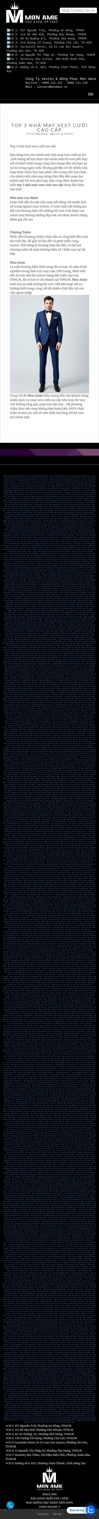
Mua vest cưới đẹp (27, 1203)
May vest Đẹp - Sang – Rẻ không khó (54, 1160)
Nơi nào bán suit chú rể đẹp (73, 1274)
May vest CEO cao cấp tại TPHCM (61, 904)
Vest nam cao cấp (34, 966)
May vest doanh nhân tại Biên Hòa (56, 1109)
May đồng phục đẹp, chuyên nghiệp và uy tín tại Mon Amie (67, 569)
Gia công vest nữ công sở (27, 1168)
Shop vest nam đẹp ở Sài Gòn (43, 1060)
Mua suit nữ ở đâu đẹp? (15, 1280)
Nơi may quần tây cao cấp (18, 951)
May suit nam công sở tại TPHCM (65, 1260)
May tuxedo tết (22, 851)
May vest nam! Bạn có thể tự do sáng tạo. (53, 1299)
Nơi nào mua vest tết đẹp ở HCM (45, 735)
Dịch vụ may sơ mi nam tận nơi (57, 710)
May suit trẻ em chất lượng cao (66, 1268)
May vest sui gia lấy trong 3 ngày (26, 774)
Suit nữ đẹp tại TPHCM (46, 1282)
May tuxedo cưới (36, 974)
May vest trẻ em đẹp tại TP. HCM (47, 1195)
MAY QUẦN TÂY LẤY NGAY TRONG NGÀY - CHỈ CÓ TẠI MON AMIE (59, 663)
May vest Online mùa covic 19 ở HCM (67, 702)
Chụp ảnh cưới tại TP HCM (48, 1419)
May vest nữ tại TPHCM (68, 1150)
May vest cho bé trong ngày (50, 786)
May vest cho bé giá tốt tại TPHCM (61, 788)
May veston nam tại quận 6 (67, 1407)
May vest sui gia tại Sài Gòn (82, 770)
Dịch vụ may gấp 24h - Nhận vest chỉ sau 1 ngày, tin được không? (57, 514)
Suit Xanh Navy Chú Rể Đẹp (19, 1289)
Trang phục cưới (45, 745)
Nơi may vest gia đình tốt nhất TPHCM (63, 765)
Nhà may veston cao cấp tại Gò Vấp (53, 1248)
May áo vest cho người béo (79, 1123)
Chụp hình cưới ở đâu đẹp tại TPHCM (43, 1376)
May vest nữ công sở (60, 815)
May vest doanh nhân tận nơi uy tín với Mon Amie (65, 475)
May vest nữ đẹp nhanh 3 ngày (77, 874)
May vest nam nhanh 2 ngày (17, 880)
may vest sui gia (81, 1381)
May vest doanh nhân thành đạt (36, 886)
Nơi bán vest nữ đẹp (59, 1317)
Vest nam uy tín (20, 1080)
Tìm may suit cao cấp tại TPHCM (78, 819)
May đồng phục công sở (64, 943)
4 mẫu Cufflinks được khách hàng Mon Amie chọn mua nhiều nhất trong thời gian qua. (62, 502)
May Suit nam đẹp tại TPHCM (65, 1282)
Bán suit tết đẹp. (60, 819)
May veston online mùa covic (74, 706)
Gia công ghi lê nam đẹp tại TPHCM (23, 1174)
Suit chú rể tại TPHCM (79, 833)
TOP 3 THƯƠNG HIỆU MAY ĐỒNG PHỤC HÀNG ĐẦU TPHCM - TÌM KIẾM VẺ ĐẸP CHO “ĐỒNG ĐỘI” (42, 692)
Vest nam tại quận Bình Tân (22, 1415)
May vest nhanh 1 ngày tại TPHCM (71, 882)
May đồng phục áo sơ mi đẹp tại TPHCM (55, 951)
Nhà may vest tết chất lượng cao (70, 741)
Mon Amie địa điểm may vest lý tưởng (44, 921)
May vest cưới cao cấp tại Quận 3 (35, 1254)
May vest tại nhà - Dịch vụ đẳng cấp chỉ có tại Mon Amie (52, 486)
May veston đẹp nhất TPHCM (35, 994)
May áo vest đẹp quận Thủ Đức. (51, 1037)
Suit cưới (44, 833)
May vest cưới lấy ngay (19, 847)
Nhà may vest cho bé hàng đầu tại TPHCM (63, 747)
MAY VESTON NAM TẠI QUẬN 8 (43, 1207)
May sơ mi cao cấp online (57, 729)
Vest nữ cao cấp (31, 964)
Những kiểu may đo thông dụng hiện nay (23, 929)
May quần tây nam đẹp (19, 1295)
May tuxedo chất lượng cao (17, 970)
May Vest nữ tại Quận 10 (24, 1327)
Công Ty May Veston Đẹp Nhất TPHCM (38, 1387)
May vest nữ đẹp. (47, 1297)
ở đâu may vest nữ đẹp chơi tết (21, 835)
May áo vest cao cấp (71, 1035)
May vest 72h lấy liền (21, 802)
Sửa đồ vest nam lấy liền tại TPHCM (35, 984)
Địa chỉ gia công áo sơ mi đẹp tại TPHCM (58, 1172)
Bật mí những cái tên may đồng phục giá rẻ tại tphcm (37, 567)
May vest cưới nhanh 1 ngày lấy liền (65, 880)
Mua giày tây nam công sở (29, 909)
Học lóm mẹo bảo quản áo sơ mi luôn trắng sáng (46, 1180)
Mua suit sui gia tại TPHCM (61, 1270)
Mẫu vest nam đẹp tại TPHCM (76, 980)
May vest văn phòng (19, 810)
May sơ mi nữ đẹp (63, 966)
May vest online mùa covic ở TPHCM (28, 704)
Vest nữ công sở (47, 1307)
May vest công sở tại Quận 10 (23, 927)
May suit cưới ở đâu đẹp (50, 1188)
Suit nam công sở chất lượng (67, 1258)
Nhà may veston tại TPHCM (20, 992)
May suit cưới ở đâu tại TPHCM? (34, 857)
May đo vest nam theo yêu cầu (78, 1160)
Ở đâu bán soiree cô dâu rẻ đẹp (21, 1266)
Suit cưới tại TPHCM (55, 833)
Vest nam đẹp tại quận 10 (80, 1070)
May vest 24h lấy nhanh (52, 802)
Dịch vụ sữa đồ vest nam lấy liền (33, 1003)
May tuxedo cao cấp (68, 853)
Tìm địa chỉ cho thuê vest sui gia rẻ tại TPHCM (62, 755)
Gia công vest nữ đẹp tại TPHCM (76, 1164)
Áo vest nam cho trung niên (27, 982)
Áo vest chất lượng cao (32, 1045)
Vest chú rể (60, 827)
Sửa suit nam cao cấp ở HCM (35, 988)
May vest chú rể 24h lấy (41, 849)
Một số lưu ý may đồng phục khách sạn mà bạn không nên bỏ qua (43, 543)
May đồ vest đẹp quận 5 (54, 1031)
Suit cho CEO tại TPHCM (41, 821)
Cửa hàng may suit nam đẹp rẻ (23, 1050)
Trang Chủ (42, 1511)
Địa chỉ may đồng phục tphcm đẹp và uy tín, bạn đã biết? (72, 545)
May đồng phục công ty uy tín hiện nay (75, 917)
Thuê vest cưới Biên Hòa (58, 1101)
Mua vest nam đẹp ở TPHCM (21, 986)
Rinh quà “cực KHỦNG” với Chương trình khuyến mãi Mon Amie (38, 537)
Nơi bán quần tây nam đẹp (23, 1315)
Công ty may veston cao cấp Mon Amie (51, 929)
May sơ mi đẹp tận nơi (48, 723)
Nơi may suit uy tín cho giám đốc (36, 913)
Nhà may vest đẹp (84, 1027)
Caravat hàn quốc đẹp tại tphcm (36, 1368)
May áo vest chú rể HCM (32, 1054)
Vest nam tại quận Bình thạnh (61, 1415)
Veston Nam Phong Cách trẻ (35, 1411)
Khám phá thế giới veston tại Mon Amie (62, 1199)
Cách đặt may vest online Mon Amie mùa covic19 (58, 704)
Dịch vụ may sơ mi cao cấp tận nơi (77, 708)
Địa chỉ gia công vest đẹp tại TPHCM (19, 1005)
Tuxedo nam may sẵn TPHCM (67, 972)
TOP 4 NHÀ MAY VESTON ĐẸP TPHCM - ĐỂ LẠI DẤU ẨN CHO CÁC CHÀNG (43, 669)
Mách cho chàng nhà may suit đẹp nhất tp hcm (41, 553)
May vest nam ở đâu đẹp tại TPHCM (39, 980)
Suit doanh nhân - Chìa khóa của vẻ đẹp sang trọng (24, 494)
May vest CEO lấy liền (84, 888)
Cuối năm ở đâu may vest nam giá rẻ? (23, 866)
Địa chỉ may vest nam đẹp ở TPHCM (62, 1141)
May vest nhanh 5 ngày (48, 776)
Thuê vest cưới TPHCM (84, 1131)
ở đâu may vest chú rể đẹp (42, 835)
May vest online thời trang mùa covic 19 (50, 706)
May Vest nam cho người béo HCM (22, 1062)
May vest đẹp (60, 949)
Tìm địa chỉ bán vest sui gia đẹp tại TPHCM (24, 745)
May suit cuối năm (52, 857)
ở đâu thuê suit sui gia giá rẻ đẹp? (68, 1264)
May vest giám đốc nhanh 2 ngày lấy (40, 880)
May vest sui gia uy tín (27, 770)
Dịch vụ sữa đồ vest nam (53, 1003)
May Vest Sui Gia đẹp (18, 1311)
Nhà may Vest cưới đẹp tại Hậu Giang (52, 1227)
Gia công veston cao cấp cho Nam (63, 1170)
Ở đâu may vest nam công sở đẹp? (42, 1305)
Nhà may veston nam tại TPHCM (42, 902)
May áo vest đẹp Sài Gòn (15, 1037)
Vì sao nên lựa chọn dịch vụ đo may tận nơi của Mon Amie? (70, 512)
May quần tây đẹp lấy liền (59, 796)
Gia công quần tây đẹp (29, 1176)
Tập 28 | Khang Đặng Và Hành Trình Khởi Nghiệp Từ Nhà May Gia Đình (52, 504)
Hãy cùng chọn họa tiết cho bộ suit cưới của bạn (56, 500)
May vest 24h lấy (34, 790)
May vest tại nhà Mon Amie (62, 725)
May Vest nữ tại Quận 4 (81, 1325)
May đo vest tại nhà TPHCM (71, 939)
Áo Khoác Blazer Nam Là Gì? (71, 1372)
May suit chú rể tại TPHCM (22, 1274)
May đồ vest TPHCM (56, 1154)
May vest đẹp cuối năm (37, 845)
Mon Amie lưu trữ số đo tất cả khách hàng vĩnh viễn (31, 1199)
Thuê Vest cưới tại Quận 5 (78, 1217)
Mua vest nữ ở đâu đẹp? (83, 1291)
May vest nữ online (53, 731)
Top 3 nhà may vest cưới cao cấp (66, 698)
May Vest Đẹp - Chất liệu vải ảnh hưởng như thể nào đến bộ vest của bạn (50, 1321)
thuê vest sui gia (69, 1381)
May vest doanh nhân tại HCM (65, 1060)
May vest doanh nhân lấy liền (58, 886)
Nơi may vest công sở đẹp (29, 872)
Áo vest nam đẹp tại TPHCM (54, 1378)
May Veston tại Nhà (37, 1374)
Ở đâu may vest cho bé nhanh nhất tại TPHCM (32, 747)
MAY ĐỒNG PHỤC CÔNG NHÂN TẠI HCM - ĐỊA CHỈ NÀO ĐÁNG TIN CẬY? (33, 588)
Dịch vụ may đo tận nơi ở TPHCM (20, 718)
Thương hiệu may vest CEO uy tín (20, 898)
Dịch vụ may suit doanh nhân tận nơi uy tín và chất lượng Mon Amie (26, 473)
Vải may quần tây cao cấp (19, 1017)
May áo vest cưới (57, 1035)
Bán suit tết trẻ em (47, 819)
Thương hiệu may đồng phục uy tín (78, 953)
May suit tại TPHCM (69, 1052)
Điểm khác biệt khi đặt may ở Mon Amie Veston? (47, 490)
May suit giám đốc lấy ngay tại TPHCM (39, 810)
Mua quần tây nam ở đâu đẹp (46, 1291)
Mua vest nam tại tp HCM (83, 1289)
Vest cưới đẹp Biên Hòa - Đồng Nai (48, 1080)
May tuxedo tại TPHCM (84, 974)
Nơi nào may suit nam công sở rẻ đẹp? (44, 1258)
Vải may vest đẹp (72, 1021)
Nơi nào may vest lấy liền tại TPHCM (68, 761)
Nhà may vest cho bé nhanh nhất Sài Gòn (24, 768)
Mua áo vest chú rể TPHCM (21, 1123)
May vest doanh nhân (63, 919)
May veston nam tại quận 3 (34, 1409)
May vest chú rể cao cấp (23, 849)
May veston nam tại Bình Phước (79, 1411)
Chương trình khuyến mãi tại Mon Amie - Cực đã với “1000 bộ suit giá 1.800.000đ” (46, 533)
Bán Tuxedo (87, 870)
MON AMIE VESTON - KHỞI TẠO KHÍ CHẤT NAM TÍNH (41, 682)
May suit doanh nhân (48, 919)
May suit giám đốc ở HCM (38, 917)
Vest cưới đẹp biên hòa (37, 1111)
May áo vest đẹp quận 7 (71, 1041)
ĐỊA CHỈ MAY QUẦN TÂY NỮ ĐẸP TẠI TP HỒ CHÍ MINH (66, 1362)
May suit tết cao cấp (48, 817)
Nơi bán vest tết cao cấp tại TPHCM (46, 739)
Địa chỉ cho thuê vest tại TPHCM (80, 996)
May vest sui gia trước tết (44, 770)
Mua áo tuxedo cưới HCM (41, 1135)
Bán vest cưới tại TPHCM (62, 870)
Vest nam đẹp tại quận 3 (18, 1074)
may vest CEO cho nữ (25, 712)
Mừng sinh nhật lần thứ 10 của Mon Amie (23, 492)
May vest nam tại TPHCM (26, 972)
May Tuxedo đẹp (67, 978)
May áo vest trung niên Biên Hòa (43, 1107)
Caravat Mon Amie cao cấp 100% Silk (20, 498)
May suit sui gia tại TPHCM (80, 1270)
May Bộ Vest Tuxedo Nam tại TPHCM (58, 1395)
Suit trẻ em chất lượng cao (20, 1268)
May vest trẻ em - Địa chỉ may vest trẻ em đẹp (40, 1242)
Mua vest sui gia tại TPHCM (48, 768)
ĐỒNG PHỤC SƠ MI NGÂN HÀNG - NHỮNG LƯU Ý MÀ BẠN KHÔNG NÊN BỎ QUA (60, 624)
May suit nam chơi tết (79, 855)
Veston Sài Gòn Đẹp (45, 1162)
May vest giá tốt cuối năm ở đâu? (17, 845)
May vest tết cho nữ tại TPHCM (70, 843)
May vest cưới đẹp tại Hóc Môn (20, 1237)
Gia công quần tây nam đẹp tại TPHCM (61, 1005)
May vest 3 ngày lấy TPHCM (50, 800)
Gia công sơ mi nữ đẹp (42, 1007)
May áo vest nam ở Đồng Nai (17, 1086)
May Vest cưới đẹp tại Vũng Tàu (34, 1229)
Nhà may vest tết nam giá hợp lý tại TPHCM (68, 839)
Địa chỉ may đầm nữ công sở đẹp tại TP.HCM (76, 1366)
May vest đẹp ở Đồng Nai (82, 1086)
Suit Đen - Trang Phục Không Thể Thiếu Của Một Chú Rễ (31, 1356)
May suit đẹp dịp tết (65, 812)
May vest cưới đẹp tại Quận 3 (82, 1201)
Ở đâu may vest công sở (75, 810)
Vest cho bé (47, 753)
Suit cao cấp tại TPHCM (86, 821)
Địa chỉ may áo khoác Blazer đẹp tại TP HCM (45, 1366)
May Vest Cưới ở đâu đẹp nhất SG (23, 1331)
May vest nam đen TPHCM (40, 1123)
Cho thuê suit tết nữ (79, 868)
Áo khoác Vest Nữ (61, 1358)
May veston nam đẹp (62, 902)
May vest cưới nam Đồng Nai (21, 1084)
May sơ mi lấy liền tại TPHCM (28, 798)
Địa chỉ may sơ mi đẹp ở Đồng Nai (43, 1084)
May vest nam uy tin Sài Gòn (68, 1076)
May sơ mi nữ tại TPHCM (36, 1295)
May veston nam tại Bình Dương (32, 1413)
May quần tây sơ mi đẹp (44, 1115)
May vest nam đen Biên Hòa (78, 1088)
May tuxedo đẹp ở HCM (38, 978)
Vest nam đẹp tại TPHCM (24, 1301)
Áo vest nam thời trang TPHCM (64, 1152)
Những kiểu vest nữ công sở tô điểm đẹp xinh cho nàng (26, 528)
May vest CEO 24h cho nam (72, 716)
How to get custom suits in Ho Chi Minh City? (26, 1027)
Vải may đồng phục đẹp (62, 1013)
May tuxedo (12, 851)
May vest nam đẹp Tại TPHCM (26, 1162)
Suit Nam (51, 1358)
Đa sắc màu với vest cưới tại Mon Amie (31, 1158)
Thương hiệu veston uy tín (42, 898)
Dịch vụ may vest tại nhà (80, 725)
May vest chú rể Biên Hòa (19, 1111)
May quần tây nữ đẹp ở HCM (33, 956)
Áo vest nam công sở (48, 990)
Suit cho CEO (27, 821)
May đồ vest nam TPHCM (20, 978)
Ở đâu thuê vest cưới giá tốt (62, 1201)
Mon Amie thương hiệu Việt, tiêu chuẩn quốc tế (47, 1190)
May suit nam (31, 888)
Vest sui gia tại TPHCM (59, 931)
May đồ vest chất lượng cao (19, 1033)
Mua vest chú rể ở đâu (50, 841)
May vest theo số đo (27, 1397)
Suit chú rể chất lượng (24, 1278)
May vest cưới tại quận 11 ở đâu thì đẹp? (57, 1250)
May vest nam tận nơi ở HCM (51, 939)
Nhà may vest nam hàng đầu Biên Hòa (68, 1103)
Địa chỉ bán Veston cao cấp (19, 1211)
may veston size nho (38, 1395)
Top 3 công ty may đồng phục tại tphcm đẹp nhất (35, 545)
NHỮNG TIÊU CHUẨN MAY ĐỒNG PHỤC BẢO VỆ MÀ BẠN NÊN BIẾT (37, 596)
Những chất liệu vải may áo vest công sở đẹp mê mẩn (29, 524)
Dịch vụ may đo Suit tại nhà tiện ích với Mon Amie (31, 539)
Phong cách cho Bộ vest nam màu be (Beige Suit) (43, 1372)
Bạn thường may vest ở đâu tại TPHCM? (20, 923)
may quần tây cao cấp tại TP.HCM (77, 1193)
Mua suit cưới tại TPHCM (20, 843)
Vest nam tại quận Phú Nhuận (75, 1413)
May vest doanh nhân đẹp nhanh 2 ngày (59, 878)
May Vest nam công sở (33, 1307)
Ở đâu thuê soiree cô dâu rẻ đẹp (44, 1266)
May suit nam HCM (58, 1047)
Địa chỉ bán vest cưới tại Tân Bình (18, 1240)
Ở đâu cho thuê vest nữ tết (17, 837)
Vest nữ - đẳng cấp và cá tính (16, 1317)
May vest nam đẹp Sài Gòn (49, 1076)
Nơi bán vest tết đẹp (33, 741)
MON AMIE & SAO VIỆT (45, 602)
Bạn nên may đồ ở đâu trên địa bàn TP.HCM (50, 1193)
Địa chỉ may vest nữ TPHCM (61, 1148)
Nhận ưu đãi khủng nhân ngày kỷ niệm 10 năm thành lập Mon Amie (55, 535)
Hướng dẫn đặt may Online (81, 1374)
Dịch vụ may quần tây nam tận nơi (32, 708)
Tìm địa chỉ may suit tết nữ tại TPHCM (61, 831)
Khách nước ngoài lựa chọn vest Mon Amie (34, 933)
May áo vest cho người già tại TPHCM (19, 1060)
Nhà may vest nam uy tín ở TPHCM (57, 1158)
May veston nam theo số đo (81, 1395)
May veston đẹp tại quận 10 (82, 1250)
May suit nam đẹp (74, 945)
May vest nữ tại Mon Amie (29, 1299)
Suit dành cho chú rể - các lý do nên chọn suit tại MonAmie (41, 1338)
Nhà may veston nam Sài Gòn (18, 996)
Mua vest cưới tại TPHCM (33, 841)
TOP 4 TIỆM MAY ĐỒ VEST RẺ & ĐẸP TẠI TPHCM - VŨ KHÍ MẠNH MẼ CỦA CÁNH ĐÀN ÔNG (49, 659)
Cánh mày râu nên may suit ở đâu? (19, 1190)
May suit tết (34, 812)
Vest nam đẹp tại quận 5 (75, 1072)
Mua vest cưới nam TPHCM (20, 1127)
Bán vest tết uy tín (27, 739)
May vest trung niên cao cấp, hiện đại (77, 1184)
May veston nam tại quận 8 (29, 1407)
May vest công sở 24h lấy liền (66, 817)
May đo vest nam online (68, 731)
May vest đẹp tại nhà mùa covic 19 (42, 702)
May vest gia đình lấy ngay (17, 784)
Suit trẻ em (47, 1270)
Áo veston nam (66, 988)
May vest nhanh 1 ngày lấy (31, 778)
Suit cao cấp (72, 821)
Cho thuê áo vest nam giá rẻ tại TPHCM (65, 1393)
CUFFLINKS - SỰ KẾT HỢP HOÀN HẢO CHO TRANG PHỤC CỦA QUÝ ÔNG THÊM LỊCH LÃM (42, 653)
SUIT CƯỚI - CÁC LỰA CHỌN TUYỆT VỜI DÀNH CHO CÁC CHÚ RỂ (31, 610)
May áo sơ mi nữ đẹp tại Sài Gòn (41, 960)
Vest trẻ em (34, 1309)
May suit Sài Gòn (53, 1150)
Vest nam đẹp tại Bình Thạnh (26, 1070)
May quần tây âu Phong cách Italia (62, 1289)
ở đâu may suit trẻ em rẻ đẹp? (29, 1264)
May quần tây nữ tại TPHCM (28, 1129)
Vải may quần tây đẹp (36, 1017)
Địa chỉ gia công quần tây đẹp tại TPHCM (30, 1172)
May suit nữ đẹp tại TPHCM (52, 1280)
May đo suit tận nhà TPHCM (60, 937)
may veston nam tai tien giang (23, 1401)
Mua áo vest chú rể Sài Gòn (50, 1054)
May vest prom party (75, 931)
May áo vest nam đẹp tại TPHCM (46, 998)
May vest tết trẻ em (52, 843)
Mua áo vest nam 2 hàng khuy (74, 1154)
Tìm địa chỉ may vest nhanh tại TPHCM (65, 753)
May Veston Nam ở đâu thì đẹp (39, 1221)
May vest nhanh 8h (59, 790)
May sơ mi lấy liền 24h (47, 798)
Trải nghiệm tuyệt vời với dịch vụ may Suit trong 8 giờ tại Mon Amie (61, 551)
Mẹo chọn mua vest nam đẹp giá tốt (71, 1323)
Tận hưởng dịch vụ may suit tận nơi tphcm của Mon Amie (27, 483)
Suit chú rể (66, 833)
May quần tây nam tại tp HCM (77, 1293)
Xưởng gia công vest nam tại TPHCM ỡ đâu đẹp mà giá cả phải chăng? (52, 1166)
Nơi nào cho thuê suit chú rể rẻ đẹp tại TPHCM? (48, 1276)
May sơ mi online (40, 731)
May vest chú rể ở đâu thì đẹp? (47, 1313)
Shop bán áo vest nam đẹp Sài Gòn (70, 1066)
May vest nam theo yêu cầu (21, 1058)
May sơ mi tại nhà (45, 725)
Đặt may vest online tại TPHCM (63, 733)
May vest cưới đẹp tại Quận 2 (57, 1254)
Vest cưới (81, 880)
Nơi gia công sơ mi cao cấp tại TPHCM (64, 1007)
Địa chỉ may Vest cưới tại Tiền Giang (79, 1227)
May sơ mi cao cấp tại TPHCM (40, 962)
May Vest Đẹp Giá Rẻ (17, 1321)
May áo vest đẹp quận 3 (48, 1043)
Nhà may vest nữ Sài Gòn (48, 1133)
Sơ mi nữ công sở (78, 1303)
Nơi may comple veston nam (71, 994)
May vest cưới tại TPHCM (65, 845)
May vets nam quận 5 (48, 943)
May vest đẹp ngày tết (37, 843)
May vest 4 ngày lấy (33, 800)
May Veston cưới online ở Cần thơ (53, 1225)
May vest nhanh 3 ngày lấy (83, 776)
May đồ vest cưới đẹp (55, 1029)
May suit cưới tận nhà (17, 937)
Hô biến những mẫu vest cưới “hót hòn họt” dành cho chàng (63, 518)
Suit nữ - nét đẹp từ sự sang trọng (22, 1284)
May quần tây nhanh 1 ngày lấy (20, 796)
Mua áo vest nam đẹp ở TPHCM (36, 1150)
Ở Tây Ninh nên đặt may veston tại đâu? (78, 1229)
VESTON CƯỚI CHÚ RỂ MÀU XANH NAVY (24, 1246)
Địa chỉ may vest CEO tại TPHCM (63, 898)
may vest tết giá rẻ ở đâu (15, 815)
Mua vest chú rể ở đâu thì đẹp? (69, 1311)
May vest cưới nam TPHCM (60, 1123)
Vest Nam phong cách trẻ (40, 1381)
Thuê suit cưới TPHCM (21, 1047)
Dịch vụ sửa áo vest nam (71, 992)
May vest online (80, 733)
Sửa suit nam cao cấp (54, 994)
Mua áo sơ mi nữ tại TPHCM (48, 1319)
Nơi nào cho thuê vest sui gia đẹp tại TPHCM (60, 763)
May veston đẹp (15, 974)
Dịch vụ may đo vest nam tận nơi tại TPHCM (46, 714)
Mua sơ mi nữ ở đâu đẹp (65, 1291)
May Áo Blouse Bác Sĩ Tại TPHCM (18, 1323)
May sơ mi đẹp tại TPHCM (18, 949)
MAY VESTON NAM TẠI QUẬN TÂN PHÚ (31, 1209)
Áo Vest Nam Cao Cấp (74, 984)
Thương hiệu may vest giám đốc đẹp (21, 894)
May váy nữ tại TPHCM (65, 1133)
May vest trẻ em (80, 958)
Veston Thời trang (52, 1383)
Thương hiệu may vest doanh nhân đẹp (48, 894)
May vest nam (11, 1313)
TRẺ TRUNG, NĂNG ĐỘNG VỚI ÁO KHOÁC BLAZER (62, 618)
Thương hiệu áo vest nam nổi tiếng (61, 986)
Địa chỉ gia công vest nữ (71, 1003)
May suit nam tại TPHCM (69, 947)
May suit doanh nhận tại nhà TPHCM (37, 937)
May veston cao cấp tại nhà (59, 1203)
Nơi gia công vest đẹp (50, 1011)
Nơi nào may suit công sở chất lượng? (79, 1256)
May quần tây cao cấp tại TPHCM (71, 956)
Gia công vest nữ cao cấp (42, 1170)
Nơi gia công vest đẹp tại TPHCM (73, 1009)
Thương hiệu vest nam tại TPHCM (80, 1137)
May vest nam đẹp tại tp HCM (29, 1297)
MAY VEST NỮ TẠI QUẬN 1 (29, 1329)
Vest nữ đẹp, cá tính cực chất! (76, 1315)
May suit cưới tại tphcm (14, 857)
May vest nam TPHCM (14, 1054)
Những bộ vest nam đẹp (40, 986)
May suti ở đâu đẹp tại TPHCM (54, 1121)
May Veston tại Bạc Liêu (59, 1221)
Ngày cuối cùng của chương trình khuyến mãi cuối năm (52, 549)
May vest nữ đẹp (25, 1381)
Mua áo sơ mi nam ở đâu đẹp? (69, 1319)
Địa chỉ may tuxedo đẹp (19, 1152)
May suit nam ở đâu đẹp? (33, 1280)
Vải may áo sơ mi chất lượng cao (81, 1013)
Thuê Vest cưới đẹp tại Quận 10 (57, 1217)
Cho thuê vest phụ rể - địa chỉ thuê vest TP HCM (26, 1342)
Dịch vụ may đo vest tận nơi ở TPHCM (74, 714)
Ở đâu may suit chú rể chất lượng (75, 1262)
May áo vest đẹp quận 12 (74, 1039)
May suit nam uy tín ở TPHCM (52, 1052)
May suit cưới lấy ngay (54, 859)
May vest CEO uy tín (40, 911)
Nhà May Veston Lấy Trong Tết (80, 1045)
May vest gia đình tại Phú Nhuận (48, 782)
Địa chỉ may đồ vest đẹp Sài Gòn (75, 1029)
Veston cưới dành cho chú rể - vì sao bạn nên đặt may (58, 1352)
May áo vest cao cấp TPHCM (41, 1035)
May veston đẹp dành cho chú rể (81, 902)
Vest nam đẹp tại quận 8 (23, 1072)
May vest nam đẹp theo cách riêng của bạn (68, 1297)
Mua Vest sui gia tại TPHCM (70, 1309)
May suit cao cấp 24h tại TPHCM (44, 827)
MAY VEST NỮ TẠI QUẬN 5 (80, 1327)
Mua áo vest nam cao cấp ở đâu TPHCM (46, 1143)
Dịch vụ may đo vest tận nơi (42, 718)
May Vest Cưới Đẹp (58, 1356)
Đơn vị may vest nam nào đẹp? (63, 1162)
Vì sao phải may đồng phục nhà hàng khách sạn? (28, 565)
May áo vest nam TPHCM (82, 986)
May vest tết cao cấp (23, 753)
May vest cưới (51, 845)
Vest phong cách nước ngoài (18, 1391)
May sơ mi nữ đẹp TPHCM (16, 964)
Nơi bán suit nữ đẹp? (74, 1278)
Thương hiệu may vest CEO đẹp (73, 894)
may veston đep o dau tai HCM (29, 1385)
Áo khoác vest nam (43, 982)
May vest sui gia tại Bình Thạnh (71, 772)
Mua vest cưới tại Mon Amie (22, 1207)
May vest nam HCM (67, 1056)
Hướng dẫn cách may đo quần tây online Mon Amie (45, 727)
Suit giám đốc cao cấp (14, 821)
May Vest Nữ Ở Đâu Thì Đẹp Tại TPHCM (70, 1354)
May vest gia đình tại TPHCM (38, 780)
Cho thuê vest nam (34, 951)
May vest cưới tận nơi (34, 941)
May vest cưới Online (58, 1205)
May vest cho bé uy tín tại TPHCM (29, 786)
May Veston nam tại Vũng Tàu (66, 1401)
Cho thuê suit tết (11, 819)
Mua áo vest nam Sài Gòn (45, 1068)
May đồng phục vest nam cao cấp (48, 925)
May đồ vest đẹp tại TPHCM (38, 1033)
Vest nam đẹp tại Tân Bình (82, 1068)
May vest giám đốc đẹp (68, 888)
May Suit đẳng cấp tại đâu (19, 1221)
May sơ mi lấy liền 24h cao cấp (79, 796)
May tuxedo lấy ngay (39, 853)
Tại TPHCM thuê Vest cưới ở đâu (29, 1219)
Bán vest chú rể (77, 870)
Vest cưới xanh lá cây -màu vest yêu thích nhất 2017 (36, 1350)
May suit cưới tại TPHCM (83, 1050)
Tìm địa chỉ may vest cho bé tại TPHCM (65, 745)
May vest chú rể (55, 847)
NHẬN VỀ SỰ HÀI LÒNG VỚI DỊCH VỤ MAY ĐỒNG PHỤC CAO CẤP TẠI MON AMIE (49, 592)
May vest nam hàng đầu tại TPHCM (44, 945)
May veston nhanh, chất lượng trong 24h (20, 1201)
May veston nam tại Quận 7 (43, 923)
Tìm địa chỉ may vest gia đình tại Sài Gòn (32, 755)
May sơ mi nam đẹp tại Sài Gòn (18, 962)
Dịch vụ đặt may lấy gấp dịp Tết (71, 1197)
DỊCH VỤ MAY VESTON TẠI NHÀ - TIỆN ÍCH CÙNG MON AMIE (58, 649)
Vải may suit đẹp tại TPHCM (55, 1019)
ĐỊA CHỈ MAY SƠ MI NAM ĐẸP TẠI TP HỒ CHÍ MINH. (48, 1364)
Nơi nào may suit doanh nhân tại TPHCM (35, 823)
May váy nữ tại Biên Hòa (40, 1101)
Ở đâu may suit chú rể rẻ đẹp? (66, 1266)
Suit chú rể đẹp (52, 1278)
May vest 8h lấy (46, 790)
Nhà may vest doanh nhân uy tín (64, 900)
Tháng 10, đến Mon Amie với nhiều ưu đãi (45, 915)
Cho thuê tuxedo (65, 868)
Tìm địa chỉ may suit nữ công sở (30, 1256)
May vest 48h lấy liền (36, 802)
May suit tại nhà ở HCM (78, 937)
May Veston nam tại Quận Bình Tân (34, 1405)
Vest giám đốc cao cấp (39, 884)
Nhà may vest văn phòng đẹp (79, 804)
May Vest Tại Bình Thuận (50, 1399)
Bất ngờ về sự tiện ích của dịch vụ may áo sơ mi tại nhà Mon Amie (32, 481)
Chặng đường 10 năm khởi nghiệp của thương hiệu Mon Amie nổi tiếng (30, 508)
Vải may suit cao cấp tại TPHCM (34, 1019)
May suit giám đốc (54, 917)
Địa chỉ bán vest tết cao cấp (14, 737)
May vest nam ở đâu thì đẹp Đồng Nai (44, 1082)
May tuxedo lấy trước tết (23, 853)
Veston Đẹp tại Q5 (57, 1381)
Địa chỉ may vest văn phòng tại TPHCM (35, 806)
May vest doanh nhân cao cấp (19, 917)
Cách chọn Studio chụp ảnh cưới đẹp (69, 1376)
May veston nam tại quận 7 (48, 1407)
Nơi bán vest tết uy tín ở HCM (67, 735)
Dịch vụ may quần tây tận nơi (55, 708)
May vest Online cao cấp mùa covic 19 (23, 706)
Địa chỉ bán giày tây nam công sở (50, 909)
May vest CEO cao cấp (15, 913)
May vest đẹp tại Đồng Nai (55, 1229)
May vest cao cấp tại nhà (18, 727)
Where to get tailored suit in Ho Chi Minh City (67, 1023)
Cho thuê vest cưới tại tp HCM (66, 1391)
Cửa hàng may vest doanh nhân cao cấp (68, 892)
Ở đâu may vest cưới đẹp (43, 1201)
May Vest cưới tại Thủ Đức (40, 1237)
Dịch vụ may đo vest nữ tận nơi (19, 714)
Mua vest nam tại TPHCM (79, 1113)
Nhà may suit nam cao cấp (83, 1146)
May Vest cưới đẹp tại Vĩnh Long (30, 1225)
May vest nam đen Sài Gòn (70, 1054)
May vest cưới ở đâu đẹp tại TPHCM (22, 1164)
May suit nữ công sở (84, 1260)
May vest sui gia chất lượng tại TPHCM (67, 749)
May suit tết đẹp (35, 817)
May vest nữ (25, 974)
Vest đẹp (15, 1385)
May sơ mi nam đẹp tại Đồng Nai (67, 1084)
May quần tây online (15, 729)
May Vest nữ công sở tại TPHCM (66, 1305)
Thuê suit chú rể (25, 1276)
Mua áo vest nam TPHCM (64, 1146)
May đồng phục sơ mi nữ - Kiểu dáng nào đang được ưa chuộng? (59, 547)
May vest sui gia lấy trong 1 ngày (48, 774)
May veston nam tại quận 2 (53, 1409)
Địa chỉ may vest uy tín (69, 1027)
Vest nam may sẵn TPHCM (17, 980)
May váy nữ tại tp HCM (27, 1293)
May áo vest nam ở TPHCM (54, 1119)
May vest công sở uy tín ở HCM (49, 872)
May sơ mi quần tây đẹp (69, 1125)
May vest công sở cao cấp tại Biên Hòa (20, 1105)
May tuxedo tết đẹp (67, 851)
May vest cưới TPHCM (62, 1117)
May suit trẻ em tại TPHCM (19, 1270)
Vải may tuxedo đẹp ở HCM (49, 976)
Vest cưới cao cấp (71, 827)
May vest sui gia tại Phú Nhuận (49, 772)
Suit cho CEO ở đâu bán (59, 821)
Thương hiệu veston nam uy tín (58, 996)
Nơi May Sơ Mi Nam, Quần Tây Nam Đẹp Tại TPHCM (32, 1325)
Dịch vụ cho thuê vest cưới (83, 1385)
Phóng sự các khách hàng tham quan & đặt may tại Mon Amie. (64, 494)
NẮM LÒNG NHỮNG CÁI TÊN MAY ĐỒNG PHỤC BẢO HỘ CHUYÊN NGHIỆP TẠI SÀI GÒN (45, 598)
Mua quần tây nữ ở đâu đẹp (26, 1291)
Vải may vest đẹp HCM (33, 1021)
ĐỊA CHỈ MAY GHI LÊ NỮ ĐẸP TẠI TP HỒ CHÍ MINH (28, 1362)
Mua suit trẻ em (49, 1268)
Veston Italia (64, 1127)
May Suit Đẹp (82, 976)
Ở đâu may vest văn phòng (42, 804)
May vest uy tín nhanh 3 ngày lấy (32, 876)
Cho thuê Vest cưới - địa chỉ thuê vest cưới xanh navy (61, 1342)
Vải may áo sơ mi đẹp (49, 1015)
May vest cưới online (82, 845)
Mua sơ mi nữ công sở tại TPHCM (45, 1301)
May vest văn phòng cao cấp (33, 808)
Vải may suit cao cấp (85, 1019)
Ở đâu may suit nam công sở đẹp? (19, 1260)
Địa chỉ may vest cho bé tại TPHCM (71, 792)
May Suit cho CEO (72, 825)
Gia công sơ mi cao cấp (19, 1009)
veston (81, 1383)
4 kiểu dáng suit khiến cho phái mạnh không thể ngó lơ (50, 530)
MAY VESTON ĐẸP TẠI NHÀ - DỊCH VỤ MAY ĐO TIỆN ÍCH (28, 690)
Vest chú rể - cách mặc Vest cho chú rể (70, 1242)
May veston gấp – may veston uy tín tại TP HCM (37, 1346)
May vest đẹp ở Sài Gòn (46, 1117)
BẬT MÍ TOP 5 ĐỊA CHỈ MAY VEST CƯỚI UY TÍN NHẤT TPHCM (39, 684)
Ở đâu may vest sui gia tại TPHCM (61, 757)
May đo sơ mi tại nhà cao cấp (66, 723)
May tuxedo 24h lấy (82, 853)
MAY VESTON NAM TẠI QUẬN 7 (67, 1207)
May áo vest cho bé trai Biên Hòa (77, 1092)
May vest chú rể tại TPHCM (71, 847)
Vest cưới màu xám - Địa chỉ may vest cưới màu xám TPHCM (50, 1340)
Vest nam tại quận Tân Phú (41, 1415)
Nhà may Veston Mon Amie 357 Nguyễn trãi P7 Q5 (29, 1215)
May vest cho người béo (42, 1131)
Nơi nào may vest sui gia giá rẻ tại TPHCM (49, 759)
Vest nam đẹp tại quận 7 (40, 1072)
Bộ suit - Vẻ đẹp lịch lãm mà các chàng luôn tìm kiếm (49, 506)
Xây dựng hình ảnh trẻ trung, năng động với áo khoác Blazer (49, 557)
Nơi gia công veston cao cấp (52, 1009)
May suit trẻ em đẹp (35, 1270)
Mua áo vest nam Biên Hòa (43, 1105)
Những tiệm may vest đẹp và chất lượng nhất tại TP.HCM (63, 1178)
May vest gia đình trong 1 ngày (17, 780)
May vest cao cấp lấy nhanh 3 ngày (53, 874)
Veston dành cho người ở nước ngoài (78, 1397)
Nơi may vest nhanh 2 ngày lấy (34, 878)
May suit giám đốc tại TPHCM (60, 823)
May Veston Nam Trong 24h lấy (61, 1325)
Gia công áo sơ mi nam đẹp (69, 1174)
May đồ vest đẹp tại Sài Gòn (72, 1031)
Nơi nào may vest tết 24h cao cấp (61, 751)
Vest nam (31, 1317)
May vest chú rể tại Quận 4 (14, 1254)
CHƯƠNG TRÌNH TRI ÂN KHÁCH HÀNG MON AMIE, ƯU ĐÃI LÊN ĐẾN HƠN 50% (35, 700)
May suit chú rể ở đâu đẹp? (74, 1276)
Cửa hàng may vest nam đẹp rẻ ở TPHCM (50, 1064)
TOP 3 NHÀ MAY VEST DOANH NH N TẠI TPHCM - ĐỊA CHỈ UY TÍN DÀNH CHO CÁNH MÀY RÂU (41, 696)
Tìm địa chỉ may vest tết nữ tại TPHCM (73, 829)
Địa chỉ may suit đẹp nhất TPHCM (34, 1344)
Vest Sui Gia (31, 1311)
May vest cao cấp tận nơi (16, 723)
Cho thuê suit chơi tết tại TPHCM (29, 819)
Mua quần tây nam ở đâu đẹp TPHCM (16, 1113)
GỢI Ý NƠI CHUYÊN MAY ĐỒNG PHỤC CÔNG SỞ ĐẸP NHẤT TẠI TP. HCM (38, 612)
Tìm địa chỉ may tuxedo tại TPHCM (35, 831)
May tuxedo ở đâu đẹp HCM (46, 972)
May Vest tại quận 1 (12, 1256)
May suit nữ (23, 1282)
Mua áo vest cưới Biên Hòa (70, 1099)
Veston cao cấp (62, 945)
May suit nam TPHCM (52, 1127)
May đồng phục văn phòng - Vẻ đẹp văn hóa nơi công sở (33, 559)
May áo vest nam (89, 1111)
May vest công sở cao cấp (69, 872)
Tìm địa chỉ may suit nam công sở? (53, 1256)
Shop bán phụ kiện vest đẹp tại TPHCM (34, 1125)
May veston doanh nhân (24, 1135)
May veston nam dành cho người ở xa (28, 1399)
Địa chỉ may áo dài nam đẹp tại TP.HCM (78, 1370)
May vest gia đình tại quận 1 (19, 751)
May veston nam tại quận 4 (15, 1409)
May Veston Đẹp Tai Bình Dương (40, 1393)
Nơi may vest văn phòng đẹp (54, 808)
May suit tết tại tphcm (44, 815)
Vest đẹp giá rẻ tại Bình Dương (17, 1393)
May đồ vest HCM (62, 1137)
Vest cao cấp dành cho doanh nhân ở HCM (68, 890)
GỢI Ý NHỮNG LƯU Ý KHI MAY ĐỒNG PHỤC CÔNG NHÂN (32, 590)
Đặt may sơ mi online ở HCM (77, 729)
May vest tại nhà (15, 708)
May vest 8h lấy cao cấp (69, 802)
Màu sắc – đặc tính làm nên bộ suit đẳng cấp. (51, 1287)
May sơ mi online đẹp (26, 731)
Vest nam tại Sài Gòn (48, 966)
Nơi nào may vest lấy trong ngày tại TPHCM (40, 761)
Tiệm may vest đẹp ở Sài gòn (27, 1117)
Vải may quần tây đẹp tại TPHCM (69, 1015)
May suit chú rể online (33, 862)
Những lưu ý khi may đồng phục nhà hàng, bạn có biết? (64, 565)
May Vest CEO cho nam (41, 712)
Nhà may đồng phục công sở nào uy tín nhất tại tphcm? (53, 541)
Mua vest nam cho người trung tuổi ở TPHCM (63, 1058)
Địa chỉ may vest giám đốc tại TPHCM (40, 896)
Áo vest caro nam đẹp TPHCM (49, 1129)
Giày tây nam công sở (69, 909)
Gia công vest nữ (81, 1176)
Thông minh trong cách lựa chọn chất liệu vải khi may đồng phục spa (59, 561)
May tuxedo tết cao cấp (83, 851)
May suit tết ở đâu (74, 815)
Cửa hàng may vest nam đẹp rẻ (81, 1139)
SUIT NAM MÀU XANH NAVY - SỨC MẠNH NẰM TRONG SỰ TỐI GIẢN (32, 645)
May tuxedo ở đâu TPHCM (75, 1121)
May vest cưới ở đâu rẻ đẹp (29, 1156)
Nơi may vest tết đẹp (43, 743)
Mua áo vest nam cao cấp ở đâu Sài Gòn (43, 1066)
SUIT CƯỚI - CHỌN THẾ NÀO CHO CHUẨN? (28, 618)
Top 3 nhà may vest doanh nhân (43, 698)
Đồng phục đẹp (27, 931)
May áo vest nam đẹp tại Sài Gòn (24, 1068)
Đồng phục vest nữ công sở (29, 976)
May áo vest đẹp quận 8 (54, 1041)
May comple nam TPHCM (61, 1113)
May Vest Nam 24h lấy (52, 1374)
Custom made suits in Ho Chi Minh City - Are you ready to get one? (29, 1023)
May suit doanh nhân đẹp (43, 1050)
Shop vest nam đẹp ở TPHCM (28, 1133)
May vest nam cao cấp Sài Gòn (28, 1076)
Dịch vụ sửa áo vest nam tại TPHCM (27, 990)
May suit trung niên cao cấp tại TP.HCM (35, 1186)
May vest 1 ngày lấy (82, 800)
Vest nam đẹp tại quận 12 (45, 1070)
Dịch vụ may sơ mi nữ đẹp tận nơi (34, 710)
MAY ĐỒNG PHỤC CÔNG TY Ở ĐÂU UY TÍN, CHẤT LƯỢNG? (36, 573)
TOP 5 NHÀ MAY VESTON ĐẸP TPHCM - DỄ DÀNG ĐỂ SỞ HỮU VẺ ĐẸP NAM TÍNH (62, 686)
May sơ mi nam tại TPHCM (83, 943)
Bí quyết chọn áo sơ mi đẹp (75, 1205)
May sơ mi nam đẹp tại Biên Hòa (37, 1092)
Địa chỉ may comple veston (38, 996)
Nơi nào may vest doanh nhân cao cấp (60, 913)
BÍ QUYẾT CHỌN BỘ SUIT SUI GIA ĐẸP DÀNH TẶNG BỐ (56, 600)
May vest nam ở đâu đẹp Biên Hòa (48, 1099)
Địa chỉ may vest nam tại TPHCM (44, 968)
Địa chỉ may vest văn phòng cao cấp (20, 804)
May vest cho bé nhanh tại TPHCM (19, 788)
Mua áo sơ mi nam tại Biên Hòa (33, 1090)
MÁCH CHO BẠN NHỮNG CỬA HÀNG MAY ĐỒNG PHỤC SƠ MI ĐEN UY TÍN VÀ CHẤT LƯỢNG (47, 633)
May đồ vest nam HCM (39, 1058)
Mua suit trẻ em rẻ (37, 1268)
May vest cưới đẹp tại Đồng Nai (59, 1235)
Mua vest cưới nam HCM (52, 1056)
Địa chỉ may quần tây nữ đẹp (79, 951)
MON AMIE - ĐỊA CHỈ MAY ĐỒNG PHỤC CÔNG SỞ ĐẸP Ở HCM (41, 575)
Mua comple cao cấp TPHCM (63, 923)
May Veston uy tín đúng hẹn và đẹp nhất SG (61, 1209)
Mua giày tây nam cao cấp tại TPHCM (27, 906)
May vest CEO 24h (89, 884)
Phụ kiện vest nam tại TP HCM (19, 1366)
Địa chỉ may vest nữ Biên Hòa (21, 1107)
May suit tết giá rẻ (23, 817)
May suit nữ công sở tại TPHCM (42, 1260)
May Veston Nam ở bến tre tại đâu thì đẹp (25, 1227)
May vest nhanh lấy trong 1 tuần (71, 774)
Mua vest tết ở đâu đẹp (25, 735)
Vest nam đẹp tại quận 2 (35, 1074)
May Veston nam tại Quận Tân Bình (58, 1405)
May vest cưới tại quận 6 (67, 1252)
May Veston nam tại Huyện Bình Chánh (47, 1403)
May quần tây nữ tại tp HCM (57, 1293)
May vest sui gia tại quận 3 (21, 749)
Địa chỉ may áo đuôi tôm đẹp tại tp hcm (61, 1368)
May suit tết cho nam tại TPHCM (59, 855)
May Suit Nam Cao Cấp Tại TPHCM (74, 1280)
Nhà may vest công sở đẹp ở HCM (48, 866)
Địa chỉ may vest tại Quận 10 (70, 925)
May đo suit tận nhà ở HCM (77, 935)
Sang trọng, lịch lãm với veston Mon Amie (65, 927)
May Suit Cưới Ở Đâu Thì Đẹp (43, 1327)
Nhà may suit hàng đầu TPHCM (63, 1050)
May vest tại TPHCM (14, 939)
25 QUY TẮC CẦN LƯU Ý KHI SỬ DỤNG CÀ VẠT (64, 884)
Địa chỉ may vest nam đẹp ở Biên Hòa (66, 1105)
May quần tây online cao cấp (72, 727)
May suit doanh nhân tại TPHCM (28, 825)
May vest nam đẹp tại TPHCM (45, 1146)
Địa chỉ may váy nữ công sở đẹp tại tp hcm (21, 1370)
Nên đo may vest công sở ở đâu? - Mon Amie (61, 528)
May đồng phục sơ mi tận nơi (78, 718)
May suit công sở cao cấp (67, 862)
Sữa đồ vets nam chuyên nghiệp (29, 1000)
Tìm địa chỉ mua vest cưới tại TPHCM (47, 829)
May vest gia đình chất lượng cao (56, 784)
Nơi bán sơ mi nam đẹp (57, 1315)
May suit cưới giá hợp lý (71, 859)
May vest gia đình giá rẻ (36, 784)
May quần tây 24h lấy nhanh (40, 796)
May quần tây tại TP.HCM (26, 1195)
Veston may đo (23, 890)
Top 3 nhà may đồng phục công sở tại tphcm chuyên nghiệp (48, 563)
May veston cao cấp (81, 1133)
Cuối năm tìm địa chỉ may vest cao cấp (52, 864)
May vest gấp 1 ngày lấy (43, 1317)
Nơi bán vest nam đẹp (74, 1317)
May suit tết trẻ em (60, 810)
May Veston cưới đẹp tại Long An (16, 1235)
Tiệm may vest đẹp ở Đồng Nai (69, 1082)
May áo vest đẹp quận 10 (19, 1041)
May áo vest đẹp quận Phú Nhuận (75, 1037)
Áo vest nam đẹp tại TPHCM (21, 945)
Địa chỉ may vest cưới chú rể (48, 1156)
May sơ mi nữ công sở (46, 1303)
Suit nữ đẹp (80, 1282)
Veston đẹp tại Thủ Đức (63, 1389)
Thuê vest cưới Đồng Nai (36, 1086)
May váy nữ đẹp (41, 1293)
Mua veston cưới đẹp (44, 1148)
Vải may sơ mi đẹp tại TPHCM (75, 1017)
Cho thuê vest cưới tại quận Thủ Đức (42, 1389)
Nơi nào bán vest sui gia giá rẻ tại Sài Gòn (35, 765)
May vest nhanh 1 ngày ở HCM (48, 882)
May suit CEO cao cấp (41, 904)
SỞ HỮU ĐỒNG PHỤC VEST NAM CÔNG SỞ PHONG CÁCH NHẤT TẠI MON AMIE (54, 614)
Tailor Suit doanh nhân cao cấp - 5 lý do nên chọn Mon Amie (69, 539)
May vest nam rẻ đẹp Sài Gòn (71, 1074)
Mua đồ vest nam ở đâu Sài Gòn (24, 1064)
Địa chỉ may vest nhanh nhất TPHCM (20, 792)
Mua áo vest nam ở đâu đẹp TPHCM (40, 1152)
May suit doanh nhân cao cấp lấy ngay (52, 825)
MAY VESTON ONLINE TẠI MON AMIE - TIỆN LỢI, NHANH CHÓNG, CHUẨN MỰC (36, 674)
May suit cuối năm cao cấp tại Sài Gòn (32, 859)
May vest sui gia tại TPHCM (63, 770)
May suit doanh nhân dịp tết (48, 812)
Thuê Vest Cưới (67, 1385)
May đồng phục (86, 1417)
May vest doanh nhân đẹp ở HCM (48, 888)
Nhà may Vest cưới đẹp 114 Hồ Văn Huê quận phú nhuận (66, 1215)
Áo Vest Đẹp (45, 1045)
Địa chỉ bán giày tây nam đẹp (66, 906)
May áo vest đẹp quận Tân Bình (27, 1039)
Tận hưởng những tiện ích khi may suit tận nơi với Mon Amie (68, 483)
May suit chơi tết (78, 812)
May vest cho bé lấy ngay (40, 788)
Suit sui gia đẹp (17, 1272)
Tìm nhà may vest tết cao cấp (23, 829)
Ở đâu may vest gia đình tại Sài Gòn (22, 759)
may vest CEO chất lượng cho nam (62, 712)
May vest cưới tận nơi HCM (31, 939)
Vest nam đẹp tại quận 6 (57, 1072)
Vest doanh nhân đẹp (33, 892)
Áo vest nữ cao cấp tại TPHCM (49, 1309)
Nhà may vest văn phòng (73, 808)
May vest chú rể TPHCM (73, 1119)
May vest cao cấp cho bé (19, 790)
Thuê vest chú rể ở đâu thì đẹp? (47, 1311)
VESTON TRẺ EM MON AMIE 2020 (28, 580)
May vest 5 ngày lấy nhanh (17, 800)
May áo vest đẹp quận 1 (82, 1043)
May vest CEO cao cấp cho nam (32, 716)
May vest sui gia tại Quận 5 (29, 772)
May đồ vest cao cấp (56, 1033)
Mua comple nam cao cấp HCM (44, 1137)
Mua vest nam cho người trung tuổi (63, 1131)
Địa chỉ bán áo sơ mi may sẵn (41, 958)
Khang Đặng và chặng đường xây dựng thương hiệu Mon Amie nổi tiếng (58, 498)
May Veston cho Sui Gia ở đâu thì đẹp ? (44, 1323)
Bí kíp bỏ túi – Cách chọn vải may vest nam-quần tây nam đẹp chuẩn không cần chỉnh (57, 1182)
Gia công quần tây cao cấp (83, 1005)
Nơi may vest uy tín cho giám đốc (18, 915)
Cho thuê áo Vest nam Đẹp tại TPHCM (42, 1391)
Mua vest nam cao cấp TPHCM (23, 1146)
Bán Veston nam (59, 1397)
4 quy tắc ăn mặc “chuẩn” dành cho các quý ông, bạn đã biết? (65, 555)
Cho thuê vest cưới (37, 868)
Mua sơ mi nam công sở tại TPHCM (69, 1301)
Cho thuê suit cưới (24, 870)
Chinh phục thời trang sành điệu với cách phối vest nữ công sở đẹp (32, 526)
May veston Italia (78, 1129)
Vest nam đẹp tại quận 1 (52, 1074)
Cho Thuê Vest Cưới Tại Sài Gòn (18, 1374)
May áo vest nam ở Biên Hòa (74, 1094)
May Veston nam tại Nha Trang (44, 1401)
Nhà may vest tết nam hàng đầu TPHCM (39, 839)
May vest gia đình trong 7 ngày (64, 778)
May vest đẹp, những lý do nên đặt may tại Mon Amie (42, 1197)
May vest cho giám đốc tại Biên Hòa (78, 1090)
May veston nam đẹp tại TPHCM (49, 964)
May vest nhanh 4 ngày (65, 776)
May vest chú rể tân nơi (73, 933)
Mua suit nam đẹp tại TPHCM (76, 1047)
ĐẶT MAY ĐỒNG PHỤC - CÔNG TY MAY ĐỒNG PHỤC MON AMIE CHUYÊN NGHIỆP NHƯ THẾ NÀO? (49, 604)
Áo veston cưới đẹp (18, 994)
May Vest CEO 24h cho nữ (53, 716)
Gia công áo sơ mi (14, 1176)
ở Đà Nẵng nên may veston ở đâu (83, 1233)
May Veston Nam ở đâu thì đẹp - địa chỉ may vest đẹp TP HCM (38, 1334)
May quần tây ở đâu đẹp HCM (55, 953)
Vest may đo (32, 1141)
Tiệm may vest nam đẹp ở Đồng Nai (24, 1096)
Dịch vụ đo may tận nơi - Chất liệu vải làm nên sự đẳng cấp (52, 477)
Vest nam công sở (48, 892)
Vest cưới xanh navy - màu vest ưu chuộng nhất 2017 (50, 1244)
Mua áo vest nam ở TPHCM (80, 1117)
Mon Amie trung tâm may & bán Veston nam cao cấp (73, 1211)
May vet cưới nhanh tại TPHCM (21, 1205)
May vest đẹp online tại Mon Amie (40, 733)
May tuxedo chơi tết (53, 853)
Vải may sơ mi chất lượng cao (54, 1017)
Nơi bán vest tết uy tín (32, 737)
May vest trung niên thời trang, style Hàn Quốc (47, 1184)
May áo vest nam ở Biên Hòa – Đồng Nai (75, 1080)
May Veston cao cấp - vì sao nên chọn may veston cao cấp (56, 1348)
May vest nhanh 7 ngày (14, 776)
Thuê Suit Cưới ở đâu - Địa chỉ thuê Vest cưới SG (52, 1331)
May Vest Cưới (66, 1374)
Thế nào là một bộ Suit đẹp (48, 1329)
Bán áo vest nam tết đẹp (86, 735)
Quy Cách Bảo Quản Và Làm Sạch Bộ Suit (69, 508)
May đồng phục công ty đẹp (20, 960)
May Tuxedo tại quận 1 (75, 1254)
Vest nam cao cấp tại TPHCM (16, 896)
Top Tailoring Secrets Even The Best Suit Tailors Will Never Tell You (36, 1025)
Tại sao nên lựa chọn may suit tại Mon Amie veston (24, 1188)
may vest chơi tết (30, 815)
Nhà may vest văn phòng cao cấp (60, 806)
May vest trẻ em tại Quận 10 (26, 925)
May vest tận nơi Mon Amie (50, 721)
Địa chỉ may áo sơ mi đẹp (80, 964)
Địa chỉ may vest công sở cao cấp (26, 864)
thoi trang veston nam (67, 1383)
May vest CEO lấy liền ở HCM (15, 886)
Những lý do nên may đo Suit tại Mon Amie (24, 551)
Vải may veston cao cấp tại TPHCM (54, 1021)
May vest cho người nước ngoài (56, 935)
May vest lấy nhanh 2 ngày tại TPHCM (76, 876)
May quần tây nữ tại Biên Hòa (71, 1096)
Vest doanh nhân (87, 945)
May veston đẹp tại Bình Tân (60, 1237)
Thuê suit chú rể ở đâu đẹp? (57, 1272)
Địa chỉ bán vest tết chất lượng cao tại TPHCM (55, 737)
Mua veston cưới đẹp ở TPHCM (41, 1113)
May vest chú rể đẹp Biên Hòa (77, 1101)
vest (76, 1383)
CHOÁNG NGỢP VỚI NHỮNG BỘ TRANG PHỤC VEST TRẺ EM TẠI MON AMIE (43, 647)
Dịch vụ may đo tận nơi (60, 718)
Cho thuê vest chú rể (52, 868)
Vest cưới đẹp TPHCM (60, 1115)
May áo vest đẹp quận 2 (65, 1043)
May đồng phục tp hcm (66, 1419)
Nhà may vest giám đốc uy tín (18, 900)
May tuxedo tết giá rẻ (53, 851)
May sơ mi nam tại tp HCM (55, 1295)
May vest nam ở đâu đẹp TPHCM (24, 1115)
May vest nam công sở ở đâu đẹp (70, 1156)
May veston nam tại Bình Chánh (57, 1411)
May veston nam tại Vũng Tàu (54, 1413)
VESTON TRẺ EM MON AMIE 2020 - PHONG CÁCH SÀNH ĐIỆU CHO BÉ (32, 637)
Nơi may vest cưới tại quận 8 (27, 1252)
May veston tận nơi (38, 935)
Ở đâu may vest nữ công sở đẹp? (18, 1305)
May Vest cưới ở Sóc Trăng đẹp (28, 1223)
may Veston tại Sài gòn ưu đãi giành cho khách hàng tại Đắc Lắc (61, 1231)
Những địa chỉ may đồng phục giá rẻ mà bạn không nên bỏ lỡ (25, 569)
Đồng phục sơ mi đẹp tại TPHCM (29, 943)
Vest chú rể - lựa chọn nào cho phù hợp (72, 1313)
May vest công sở (64, 998)
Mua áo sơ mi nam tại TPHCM (72, 1111)
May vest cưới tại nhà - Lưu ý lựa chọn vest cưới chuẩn (68, 473)
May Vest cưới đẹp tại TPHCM (38, 847)
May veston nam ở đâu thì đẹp (51, 1385)
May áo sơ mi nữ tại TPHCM (82, 1148)
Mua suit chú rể (58, 1274)
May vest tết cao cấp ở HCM (25, 743)
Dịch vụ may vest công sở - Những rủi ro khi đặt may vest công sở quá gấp (66, 520)
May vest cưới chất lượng (41, 1205)
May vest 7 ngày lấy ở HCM (65, 798)
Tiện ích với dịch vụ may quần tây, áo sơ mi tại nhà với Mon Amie (39, 479)
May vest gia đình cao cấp (76, 784)
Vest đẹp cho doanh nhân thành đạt (41, 890)
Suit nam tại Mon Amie (41, 1284)
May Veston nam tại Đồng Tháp (70, 1399)
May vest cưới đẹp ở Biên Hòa (38, 1235)
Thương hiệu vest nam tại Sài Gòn (66, 1062)
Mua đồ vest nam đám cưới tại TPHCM (64, 1135)
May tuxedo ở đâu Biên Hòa (26, 1094)
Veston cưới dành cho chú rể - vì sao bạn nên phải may (58, 1246)
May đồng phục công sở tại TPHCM (48, 947)
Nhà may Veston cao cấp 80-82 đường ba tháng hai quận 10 (51, 1213)
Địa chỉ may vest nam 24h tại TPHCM (46, 792)
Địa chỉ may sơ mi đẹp (53, 1111)
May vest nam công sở (18, 874)
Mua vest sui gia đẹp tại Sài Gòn (69, 768)
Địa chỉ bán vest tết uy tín (16, 741)
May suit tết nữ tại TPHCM (20, 855)
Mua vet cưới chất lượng (78, 1203)
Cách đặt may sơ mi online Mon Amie (35, 729)
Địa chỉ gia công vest (39, 1005)
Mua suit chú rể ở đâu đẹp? (77, 1272)
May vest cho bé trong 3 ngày (71, 786)
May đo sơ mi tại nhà (15, 725)
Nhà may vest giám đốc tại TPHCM (18, 902)
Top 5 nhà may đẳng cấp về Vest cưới (53, 1219)
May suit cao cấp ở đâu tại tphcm (21, 827)
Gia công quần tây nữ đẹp (46, 1176)
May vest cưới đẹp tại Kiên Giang (51, 1223)
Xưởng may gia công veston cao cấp (63, 982)
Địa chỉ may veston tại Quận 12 (33, 1250)
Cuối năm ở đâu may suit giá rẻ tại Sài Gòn (76, 866)
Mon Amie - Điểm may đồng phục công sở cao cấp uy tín (52, 571)
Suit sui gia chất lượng (30, 1272)
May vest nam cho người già (35, 1119)
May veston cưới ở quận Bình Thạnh (79, 1248)
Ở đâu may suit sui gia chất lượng (52, 1262)
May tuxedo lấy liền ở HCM (54, 970)
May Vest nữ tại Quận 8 (62, 1327)
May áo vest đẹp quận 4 (30, 1043)
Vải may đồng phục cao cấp (43, 1013)
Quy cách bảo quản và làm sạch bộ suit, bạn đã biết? (26, 555)
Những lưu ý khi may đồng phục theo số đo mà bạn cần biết (50, 522)
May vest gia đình (47, 778)
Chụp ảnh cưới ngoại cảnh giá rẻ (33, 1378)
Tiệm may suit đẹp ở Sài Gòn (34, 1178)
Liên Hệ (58, 1511)
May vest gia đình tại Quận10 (59, 780)
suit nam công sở (34, 1262)
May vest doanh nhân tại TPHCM (29, 919)
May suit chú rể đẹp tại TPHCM (40, 1047)
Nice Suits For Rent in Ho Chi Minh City (52, 1039)
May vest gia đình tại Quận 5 (79, 780)
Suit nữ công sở (22, 1262)
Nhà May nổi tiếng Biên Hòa (82, 1107)
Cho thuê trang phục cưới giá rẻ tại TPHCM (35, 794)
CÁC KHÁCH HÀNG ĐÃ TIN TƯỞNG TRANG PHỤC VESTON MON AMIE (65, 580)
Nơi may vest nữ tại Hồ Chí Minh (76, 1378)
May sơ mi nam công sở (73, 929)
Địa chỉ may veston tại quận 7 (48, 1252)
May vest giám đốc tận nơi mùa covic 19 (77, 700)
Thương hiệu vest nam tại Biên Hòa (42, 1103)
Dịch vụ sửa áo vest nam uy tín (51, 992)
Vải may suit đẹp (71, 1019)
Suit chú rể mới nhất (39, 1278)
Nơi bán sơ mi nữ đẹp (40, 1315)
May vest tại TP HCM (52, 1417)
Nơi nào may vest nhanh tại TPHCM (77, 759)
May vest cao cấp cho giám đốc (80, 1127)
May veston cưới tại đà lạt (29, 1231)
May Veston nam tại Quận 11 (81, 1405)
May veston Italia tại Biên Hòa (25, 1099)
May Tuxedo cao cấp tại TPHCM (54, 974)
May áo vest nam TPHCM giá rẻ (66, 990)
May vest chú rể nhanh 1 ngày (27, 882)
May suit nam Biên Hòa (21, 1103)
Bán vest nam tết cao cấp (49, 741)
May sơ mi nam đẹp (71, 962)
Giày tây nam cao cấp (48, 906)
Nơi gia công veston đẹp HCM (31, 1011)
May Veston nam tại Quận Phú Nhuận (73, 1403)
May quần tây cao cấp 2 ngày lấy (62, 794)
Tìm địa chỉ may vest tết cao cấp (62, 743)
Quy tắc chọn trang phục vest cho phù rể (68, 516)
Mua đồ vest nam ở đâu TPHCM (59, 1139)
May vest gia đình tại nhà (68, 782)
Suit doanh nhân (65, 1129)
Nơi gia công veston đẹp (67, 1011)
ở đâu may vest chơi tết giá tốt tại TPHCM (66, 835)
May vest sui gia (13, 770)
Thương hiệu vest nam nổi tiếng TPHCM (41, 949)
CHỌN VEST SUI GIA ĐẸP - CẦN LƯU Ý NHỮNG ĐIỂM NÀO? (32, 678)
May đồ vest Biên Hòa (76, 1109)
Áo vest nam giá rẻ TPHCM (57, 984)
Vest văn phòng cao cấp (60, 804)
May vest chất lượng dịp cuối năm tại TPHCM (65, 849)
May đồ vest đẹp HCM (71, 1033)
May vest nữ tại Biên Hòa (63, 1107)
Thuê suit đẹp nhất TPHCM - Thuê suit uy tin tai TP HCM (69, 1284)
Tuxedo (80, 827)
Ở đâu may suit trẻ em (48, 1264)
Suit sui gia (43, 1272)
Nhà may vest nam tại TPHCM (77, 949)
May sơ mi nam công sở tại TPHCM (25, 1303)
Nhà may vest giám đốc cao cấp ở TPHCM (68, 896)
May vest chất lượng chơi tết (19, 812)
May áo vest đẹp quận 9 (37, 1041)
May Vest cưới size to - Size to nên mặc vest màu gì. (67, 1240)
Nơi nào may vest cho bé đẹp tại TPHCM (29, 763)
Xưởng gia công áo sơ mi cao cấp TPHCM (51, 1168)
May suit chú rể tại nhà (17, 862)
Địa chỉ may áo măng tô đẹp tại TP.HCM (50, 1370)
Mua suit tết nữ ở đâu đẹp (68, 841)
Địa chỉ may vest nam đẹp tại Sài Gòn (78, 1064)
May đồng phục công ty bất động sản (32, 953)
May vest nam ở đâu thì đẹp (79, 1115)
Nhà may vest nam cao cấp (64, 1068)
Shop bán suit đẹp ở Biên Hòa (34, 1109)
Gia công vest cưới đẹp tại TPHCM (21, 1170)
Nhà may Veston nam (21, 1389)
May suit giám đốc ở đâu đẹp (81, 823)
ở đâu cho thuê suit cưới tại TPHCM (57, 837)
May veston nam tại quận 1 (72, 1409)
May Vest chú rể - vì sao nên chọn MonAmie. (41, 1354)
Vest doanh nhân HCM (35, 1056)
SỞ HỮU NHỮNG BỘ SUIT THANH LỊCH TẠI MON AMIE (58, 680)
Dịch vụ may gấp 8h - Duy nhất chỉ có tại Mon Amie (36, 516)
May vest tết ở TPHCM (80, 751)
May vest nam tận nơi (50, 941)
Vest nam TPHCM (59, 980)
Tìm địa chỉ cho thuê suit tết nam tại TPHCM (25, 833)
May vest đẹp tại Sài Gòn (26, 947)
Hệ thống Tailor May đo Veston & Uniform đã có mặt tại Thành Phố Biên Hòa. (49, 1078)
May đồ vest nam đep (20, 1031)
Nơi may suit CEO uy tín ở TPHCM (21, 904)
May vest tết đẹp (36, 753)
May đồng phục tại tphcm (68, 1334)
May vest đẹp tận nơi (32, 723)
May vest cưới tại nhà (42, 1203)
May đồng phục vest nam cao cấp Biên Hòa (52, 1088)
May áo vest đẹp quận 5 (13, 1043)
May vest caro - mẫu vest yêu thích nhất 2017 (77, 1338)
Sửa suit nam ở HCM (53, 988)
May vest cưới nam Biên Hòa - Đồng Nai (59, 1086)
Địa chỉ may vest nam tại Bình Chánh (28, 1248)
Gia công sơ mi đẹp (34, 1009)
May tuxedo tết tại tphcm (36, 851)
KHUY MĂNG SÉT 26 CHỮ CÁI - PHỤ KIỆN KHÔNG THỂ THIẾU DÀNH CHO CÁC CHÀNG (47, 584)
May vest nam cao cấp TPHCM (21, 1143)
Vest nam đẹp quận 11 (62, 1070)
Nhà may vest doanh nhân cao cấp (41, 900)
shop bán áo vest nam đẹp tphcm (72, 1143)
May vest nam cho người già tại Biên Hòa (50, 1094)
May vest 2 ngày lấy (67, 800)
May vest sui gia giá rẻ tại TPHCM (42, 749)
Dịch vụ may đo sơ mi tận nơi (78, 710)
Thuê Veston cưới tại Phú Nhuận (35, 1217)
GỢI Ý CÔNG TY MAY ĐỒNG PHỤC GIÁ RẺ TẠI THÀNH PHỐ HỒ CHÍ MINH (38, 608)
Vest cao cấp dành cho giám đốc (63, 958)
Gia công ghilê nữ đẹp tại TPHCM (48, 1174)
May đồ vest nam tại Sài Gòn (44, 1062)
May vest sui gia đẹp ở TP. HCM (70, 1195)
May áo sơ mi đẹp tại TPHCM (24, 998)
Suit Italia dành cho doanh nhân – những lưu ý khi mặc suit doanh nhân (49, 1336)
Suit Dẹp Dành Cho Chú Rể (78, 1358)
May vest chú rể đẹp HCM (17, 1056)
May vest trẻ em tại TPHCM (76, 1307)
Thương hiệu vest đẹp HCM (51, 1027)
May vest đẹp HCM (24, 1029)
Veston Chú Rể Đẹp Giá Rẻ (40, 1289)
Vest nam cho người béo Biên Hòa (19, 1101)
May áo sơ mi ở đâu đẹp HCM (64, 960)
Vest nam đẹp (31, 1080)
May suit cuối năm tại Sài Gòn (70, 857)
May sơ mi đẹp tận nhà (31, 725)
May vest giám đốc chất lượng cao (19, 884)
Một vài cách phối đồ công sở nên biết (77, 1190)
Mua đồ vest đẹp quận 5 (37, 1031)
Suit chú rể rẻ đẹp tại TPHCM (41, 1274)
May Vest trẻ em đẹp (22, 1309)
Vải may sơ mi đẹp (16, 1019)
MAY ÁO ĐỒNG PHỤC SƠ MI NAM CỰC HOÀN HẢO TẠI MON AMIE (39, 639)
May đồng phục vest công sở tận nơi (19, 935)
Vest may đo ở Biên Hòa (57, 1092)
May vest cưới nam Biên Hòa (55, 1090)
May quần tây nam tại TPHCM (68, 921)
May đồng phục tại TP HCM (70, 1417)
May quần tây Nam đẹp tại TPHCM (77, 1356)
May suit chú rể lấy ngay (50, 862)
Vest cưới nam (35, 992)
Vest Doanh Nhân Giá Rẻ (75, 1287)
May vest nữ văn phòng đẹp (81, 806)
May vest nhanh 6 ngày (31, 776)
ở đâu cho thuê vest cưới (35, 837)
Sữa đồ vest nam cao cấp (82, 1000)
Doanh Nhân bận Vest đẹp (60, 1045)
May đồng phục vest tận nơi (31, 721)
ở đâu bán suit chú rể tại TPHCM (81, 837)
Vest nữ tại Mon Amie (57, 933)
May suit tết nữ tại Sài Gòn (39, 855)
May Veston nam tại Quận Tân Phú (21, 1403)
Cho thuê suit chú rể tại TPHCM (41, 870)
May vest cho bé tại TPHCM (39, 751)
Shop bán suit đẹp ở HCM (16, 1154)
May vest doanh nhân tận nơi (78, 886)
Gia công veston (17, 1178)
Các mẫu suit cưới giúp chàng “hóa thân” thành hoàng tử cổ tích (28, 512)
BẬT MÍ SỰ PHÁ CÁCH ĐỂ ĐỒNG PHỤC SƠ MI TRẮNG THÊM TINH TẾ (34, 622)
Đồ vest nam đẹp (15, 984)
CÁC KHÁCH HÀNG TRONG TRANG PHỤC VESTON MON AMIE (42, 641)
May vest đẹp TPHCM (39, 1029)
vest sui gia (27, 1383)
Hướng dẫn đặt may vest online (18, 733)
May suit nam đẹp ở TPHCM (31, 1052)
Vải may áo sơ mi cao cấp (32, 1015)
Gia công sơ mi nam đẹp (25, 1007)
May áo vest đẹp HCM (32, 1037)
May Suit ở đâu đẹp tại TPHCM (80, 1158)
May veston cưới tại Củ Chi (40, 1240)
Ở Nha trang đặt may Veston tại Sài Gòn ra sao (55, 1233)
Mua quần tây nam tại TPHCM (27, 1319)
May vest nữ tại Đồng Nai (22, 1082)
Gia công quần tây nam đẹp (65, 1176)
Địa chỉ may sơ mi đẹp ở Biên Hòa (48, 1096)
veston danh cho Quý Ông (44, 1397)
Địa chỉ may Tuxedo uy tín (67, 976)
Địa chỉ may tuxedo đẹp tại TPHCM (76, 970)
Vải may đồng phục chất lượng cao (21, 1013)
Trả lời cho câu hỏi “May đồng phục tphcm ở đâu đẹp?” (72, 559)
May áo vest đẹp (18, 1045)
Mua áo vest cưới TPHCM (18, 1121)
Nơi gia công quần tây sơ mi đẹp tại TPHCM (49, 1164)
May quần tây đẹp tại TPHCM (20, 958)
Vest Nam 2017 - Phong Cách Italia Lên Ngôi (67, 1387)
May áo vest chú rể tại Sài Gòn (20, 1035)
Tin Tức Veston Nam (38, 1383)
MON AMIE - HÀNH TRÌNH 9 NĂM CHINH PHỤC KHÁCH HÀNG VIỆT (49, 629)
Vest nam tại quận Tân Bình (81, 1415)
